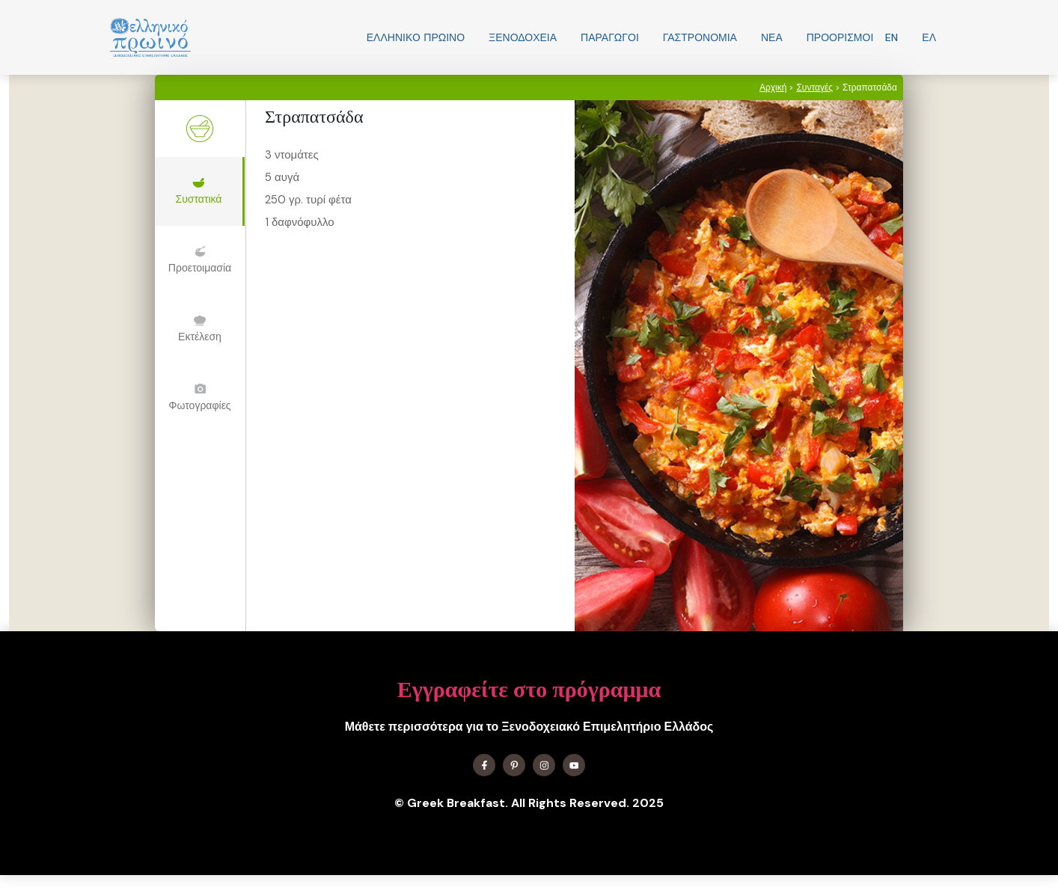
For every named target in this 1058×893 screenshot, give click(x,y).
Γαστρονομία (700, 37)
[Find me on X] (514, 765)
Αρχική (772, 87)
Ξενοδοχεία (523, 37)
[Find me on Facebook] (484, 765)
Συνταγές (814, 87)
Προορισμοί (840, 37)
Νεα (772, 37)
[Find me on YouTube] (574, 765)
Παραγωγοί (610, 37)
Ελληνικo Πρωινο (416, 37)
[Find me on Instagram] (544, 765)
